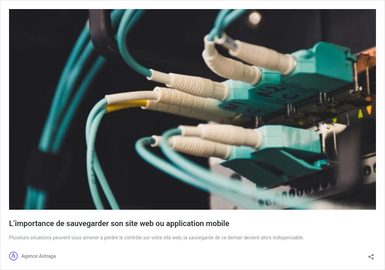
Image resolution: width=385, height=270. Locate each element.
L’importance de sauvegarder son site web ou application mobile (119, 223)
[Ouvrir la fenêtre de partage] (371, 254)
